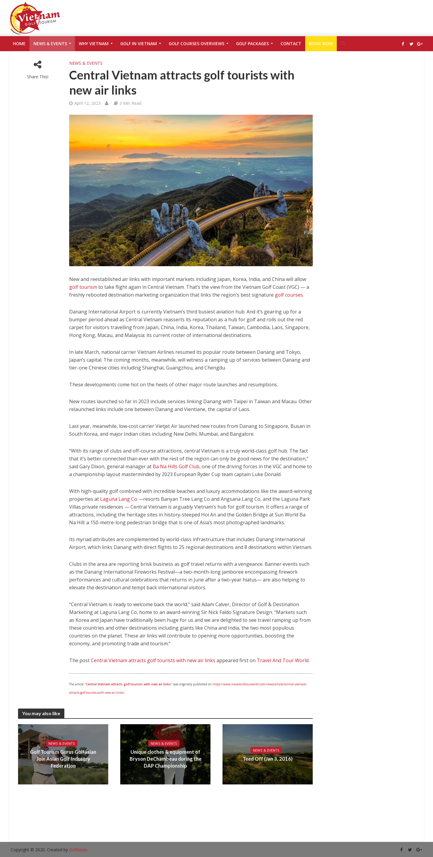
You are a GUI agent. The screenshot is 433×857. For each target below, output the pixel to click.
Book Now (321, 43)
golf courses (289, 294)
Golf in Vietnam (138, 43)
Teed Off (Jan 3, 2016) (268, 759)
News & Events (50, 43)
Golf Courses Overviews (196, 43)
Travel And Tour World (283, 660)
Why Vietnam (94, 43)
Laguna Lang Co (118, 499)
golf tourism (83, 287)
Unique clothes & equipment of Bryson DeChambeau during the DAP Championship (165, 759)
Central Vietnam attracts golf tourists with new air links (153, 660)
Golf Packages (252, 43)
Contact (291, 43)
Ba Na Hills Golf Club (176, 466)
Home (19, 43)
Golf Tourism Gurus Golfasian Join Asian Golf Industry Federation (63, 759)
